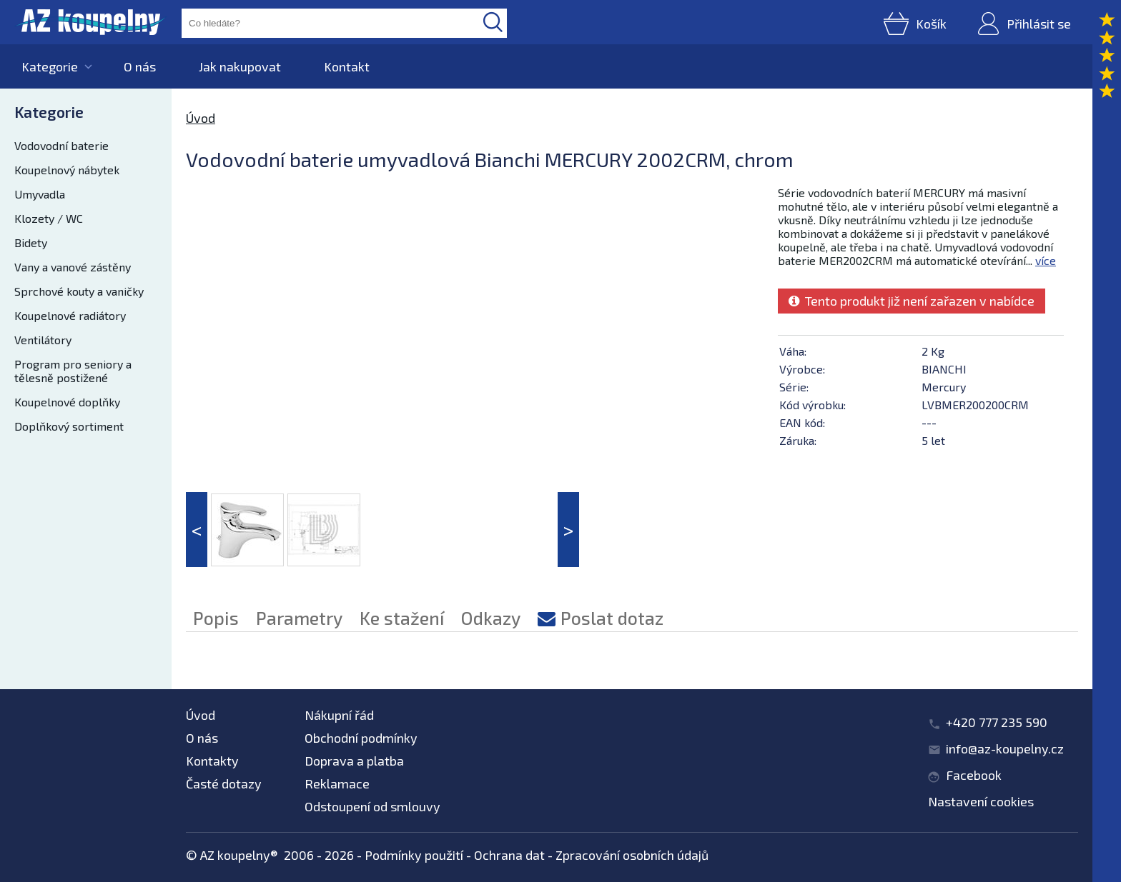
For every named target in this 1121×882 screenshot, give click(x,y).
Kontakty (212, 760)
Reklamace (337, 783)
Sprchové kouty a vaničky (79, 291)
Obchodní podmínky (361, 738)
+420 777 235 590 (996, 722)
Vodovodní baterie (61, 145)
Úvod (200, 118)
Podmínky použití (414, 855)
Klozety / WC (48, 218)
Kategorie (49, 66)
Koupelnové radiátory (70, 315)
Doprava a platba (354, 760)
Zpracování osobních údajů (631, 855)
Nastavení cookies (981, 801)
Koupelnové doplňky (67, 402)
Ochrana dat (509, 855)
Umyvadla (39, 194)
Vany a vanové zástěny (72, 267)
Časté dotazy (224, 783)
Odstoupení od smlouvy (372, 806)
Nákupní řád (339, 715)
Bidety (30, 242)
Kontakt (347, 66)
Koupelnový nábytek (66, 169)
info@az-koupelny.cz (1005, 748)
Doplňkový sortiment (69, 426)
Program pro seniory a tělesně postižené (73, 370)
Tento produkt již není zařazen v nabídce (911, 301)
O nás (140, 66)
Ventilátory (42, 339)
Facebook (974, 775)
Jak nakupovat (240, 66)
